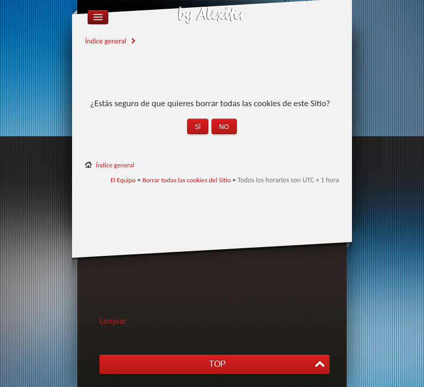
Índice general (105, 41)
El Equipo (123, 180)
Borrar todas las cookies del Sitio (187, 180)
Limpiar (113, 321)
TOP (217, 364)
